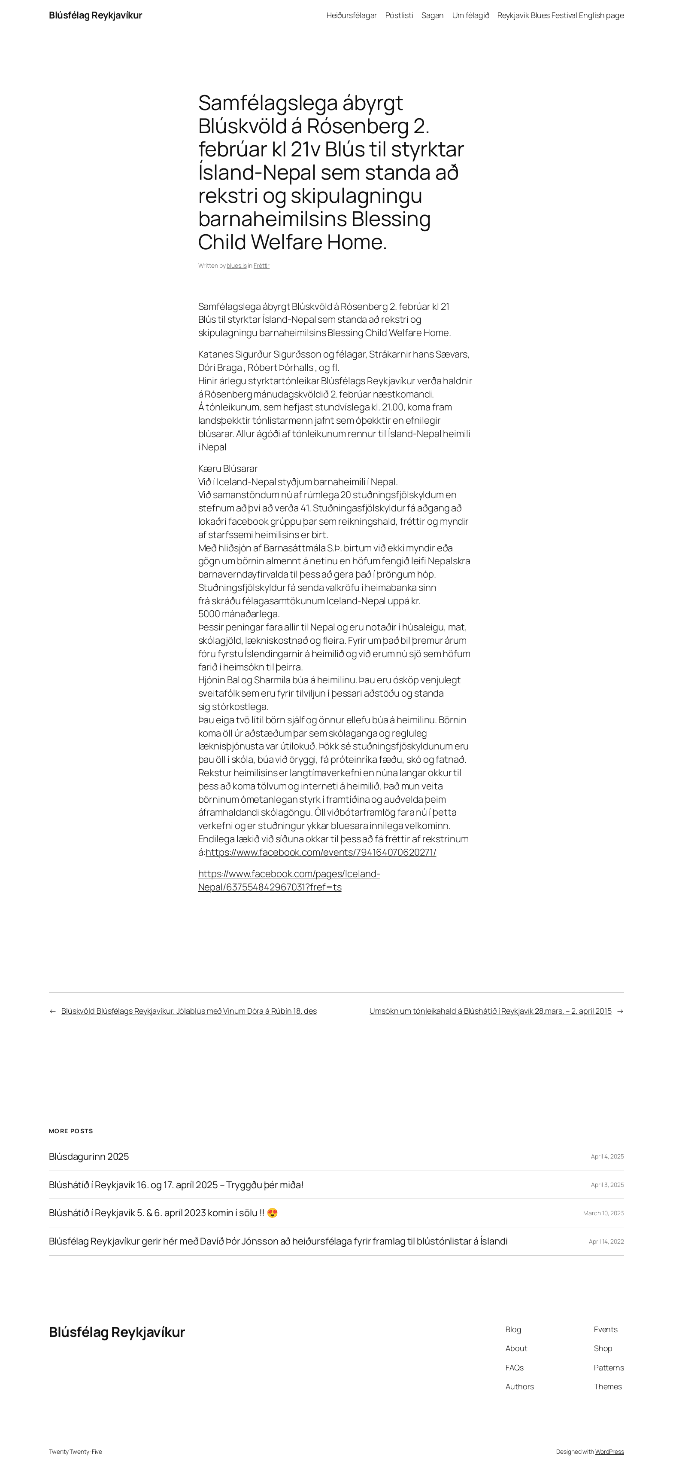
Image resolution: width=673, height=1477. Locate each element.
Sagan (432, 15)
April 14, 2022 (606, 1241)
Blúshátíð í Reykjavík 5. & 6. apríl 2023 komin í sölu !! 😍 (163, 1213)
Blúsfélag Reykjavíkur (95, 15)
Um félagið (470, 15)
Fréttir (262, 265)
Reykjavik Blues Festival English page (560, 15)
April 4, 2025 (607, 1156)
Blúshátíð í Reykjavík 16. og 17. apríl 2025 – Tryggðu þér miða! (176, 1185)
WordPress (609, 1451)
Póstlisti (399, 15)
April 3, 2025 (607, 1184)
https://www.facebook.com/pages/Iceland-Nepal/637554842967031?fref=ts (289, 880)
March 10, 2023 (603, 1213)
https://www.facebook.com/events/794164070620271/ (321, 852)
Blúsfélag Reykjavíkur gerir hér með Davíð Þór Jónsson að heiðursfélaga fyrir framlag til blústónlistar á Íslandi (278, 1241)
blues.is (236, 265)
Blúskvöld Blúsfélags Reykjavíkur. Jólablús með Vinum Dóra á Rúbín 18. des (189, 1011)
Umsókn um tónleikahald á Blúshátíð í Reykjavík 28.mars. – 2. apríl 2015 (491, 1011)
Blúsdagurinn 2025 (89, 1156)
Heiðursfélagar (352, 15)
